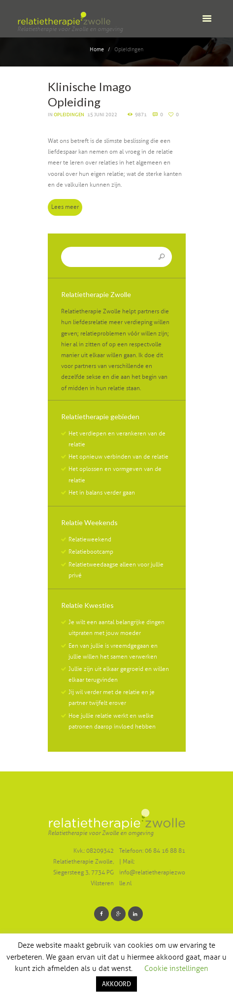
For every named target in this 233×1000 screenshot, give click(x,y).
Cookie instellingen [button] (176, 968)
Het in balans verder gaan (101, 492)
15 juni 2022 (102, 114)
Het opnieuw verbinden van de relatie (118, 456)
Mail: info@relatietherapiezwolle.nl (152, 872)
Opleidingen (69, 114)
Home (97, 49)
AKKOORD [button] (116, 984)
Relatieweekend (89, 539)
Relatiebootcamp (90, 551)
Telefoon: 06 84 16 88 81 (152, 850)
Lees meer (65, 206)
